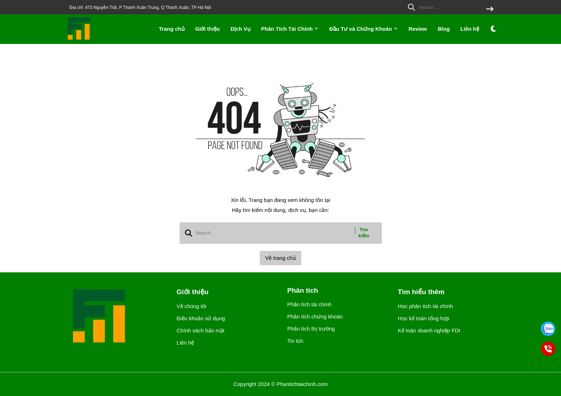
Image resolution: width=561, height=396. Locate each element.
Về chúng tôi (191, 306)
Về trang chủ (280, 258)
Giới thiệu (207, 29)
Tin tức (295, 341)
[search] (449, 7)
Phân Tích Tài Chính (289, 29)
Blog (444, 29)
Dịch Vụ (240, 29)
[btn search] (490, 9)
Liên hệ (469, 29)
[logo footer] (116, 317)
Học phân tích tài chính (425, 306)
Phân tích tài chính (309, 304)
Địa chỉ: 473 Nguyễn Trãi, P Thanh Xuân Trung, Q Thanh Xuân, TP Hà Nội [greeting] (140, 7)
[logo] (79, 39)
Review (418, 29)
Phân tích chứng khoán (315, 316)
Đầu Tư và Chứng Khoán (363, 29)
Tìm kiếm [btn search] (364, 232)
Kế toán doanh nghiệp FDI (429, 330)
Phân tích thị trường (311, 329)
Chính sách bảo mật (201, 330)
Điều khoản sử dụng (201, 318)
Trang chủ (172, 29)
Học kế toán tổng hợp (423, 318)
